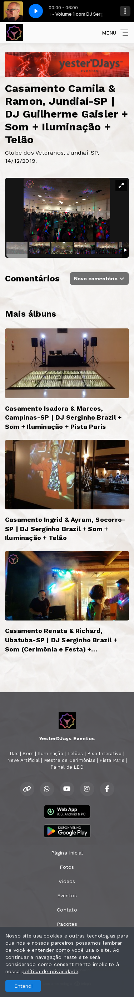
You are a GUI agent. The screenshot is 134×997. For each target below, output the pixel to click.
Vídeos (67, 881)
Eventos (67, 895)
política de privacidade (49, 971)
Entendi (23, 986)
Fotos (67, 867)
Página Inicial (67, 853)
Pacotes (67, 924)
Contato (67, 910)
